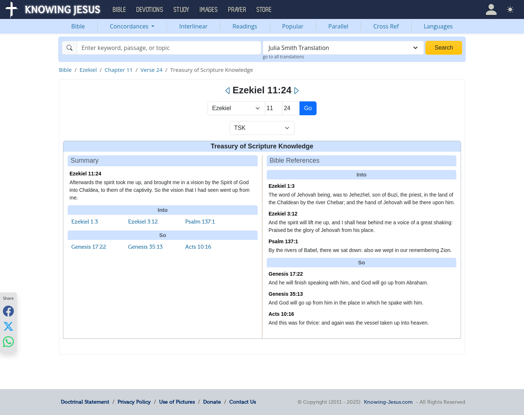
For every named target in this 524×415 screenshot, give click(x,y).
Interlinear (193, 26)
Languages (438, 26)
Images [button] (209, 10)
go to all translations (283, 57)
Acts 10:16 (198, 247)
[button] (491, 9)
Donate (212, 402)
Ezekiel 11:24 (85, 174)
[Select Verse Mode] (262, 128)
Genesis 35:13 (145, 247)
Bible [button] (119, 10)
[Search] (169, 48)
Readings (245, 26)
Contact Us (242, 402)
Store (264, 10)
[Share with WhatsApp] (8, 341)
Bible (78, 26)
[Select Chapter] (274, 108)
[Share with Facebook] (8, 310)
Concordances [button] (130, 26)
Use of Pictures (177, 402)
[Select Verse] (291, 108)
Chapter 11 (119, 69)
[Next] (296, 91)
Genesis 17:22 (88, 247)
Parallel (338, 26)
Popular (292, 26)
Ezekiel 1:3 (84, 222)
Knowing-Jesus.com (388, 402)
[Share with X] (8, 326)
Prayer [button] (237, 10)
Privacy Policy (134, 402)
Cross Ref (386, 26)
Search (443, 47)
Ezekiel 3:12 (143, 222)
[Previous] (228, 91)
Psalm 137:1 (200, 222)
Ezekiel (88, 69)
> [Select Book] (236, 108)
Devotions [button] (149, 10)
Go (308, 108)
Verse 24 (151, 69)
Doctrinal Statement (85, 402)
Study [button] (182, 10)
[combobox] (343, 48)
